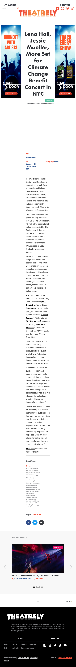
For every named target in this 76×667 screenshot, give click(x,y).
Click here (30, 448)
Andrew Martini (22, 578)
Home (6, 645)
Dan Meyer (31, 157)
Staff (5, 648)
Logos (32, 648)
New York (49, 101)
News (15, 645)
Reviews (24, 645)
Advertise (16, 648)
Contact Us (25, 648)
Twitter (28, 466)
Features (33, 645)
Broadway (58, 547)
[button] (72, 20)
